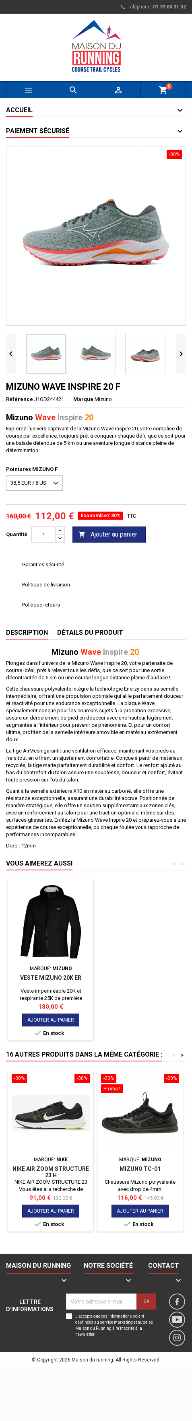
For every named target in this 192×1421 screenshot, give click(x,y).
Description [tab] (27, 632)
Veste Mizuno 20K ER (50, 978)
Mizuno (103, 399)
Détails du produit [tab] (90, 632)
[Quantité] (43, 534)
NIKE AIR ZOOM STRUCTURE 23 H (50, 1172)
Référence (19, 399)
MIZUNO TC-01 (140, 1169)
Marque (83, 399)
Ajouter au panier (107, 535)
